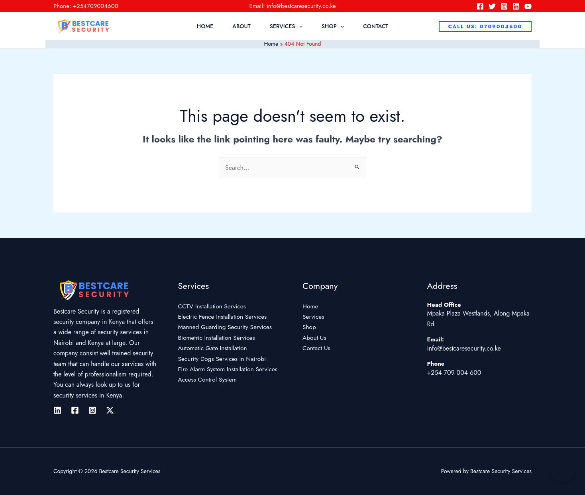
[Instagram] (504, 6)
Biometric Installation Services (218, 337)
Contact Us (316, 348)
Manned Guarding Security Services (226, 326)
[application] (298, 26)
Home (205, 26)
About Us (314, 337)
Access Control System (208, 379)
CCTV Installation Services (213, 306)
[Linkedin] (516, 6)
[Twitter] (492, 6)
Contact (375, 26)
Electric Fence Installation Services (224, 316)
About (241, 26)
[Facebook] (480, 6)
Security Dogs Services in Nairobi (223, 358)
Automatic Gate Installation (213, 348)
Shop (333, 26)
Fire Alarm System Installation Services (229, 369)
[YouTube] (528, 6)
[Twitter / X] (110, 410)
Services (286, 26)
